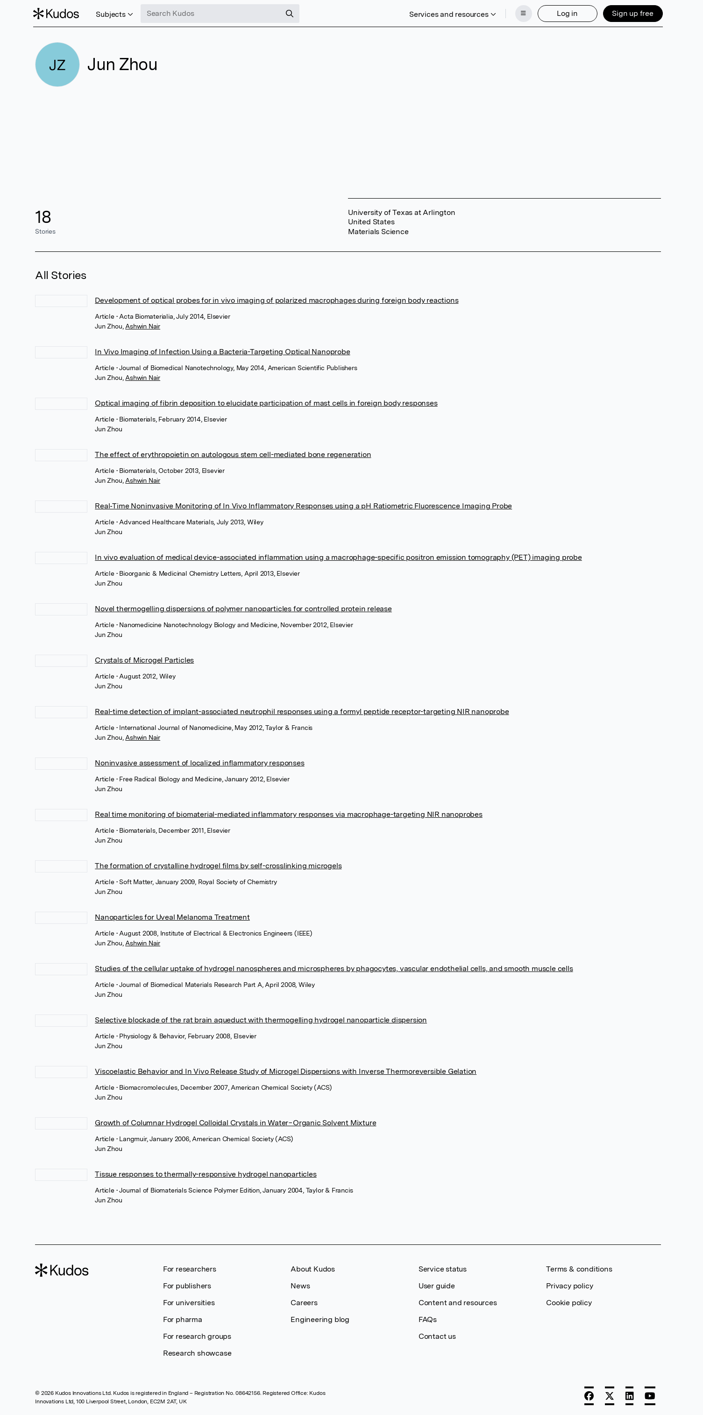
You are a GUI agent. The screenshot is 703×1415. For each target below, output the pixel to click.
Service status (443, 1268)
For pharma (182, 1318)
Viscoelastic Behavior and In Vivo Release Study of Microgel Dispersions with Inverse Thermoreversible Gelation (285, 1070)
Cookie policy (568, 1301)
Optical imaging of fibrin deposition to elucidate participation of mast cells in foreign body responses (266, 402)
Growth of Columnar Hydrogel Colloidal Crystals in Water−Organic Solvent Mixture (235, 1121)
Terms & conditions (579, 1268)
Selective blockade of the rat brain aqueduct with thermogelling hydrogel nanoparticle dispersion (261, 1019)
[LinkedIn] (629, 1395)
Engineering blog (320, 1318)
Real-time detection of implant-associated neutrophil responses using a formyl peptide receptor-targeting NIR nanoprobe (302, 710)
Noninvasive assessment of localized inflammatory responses (199, 762)
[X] (609, 1395)
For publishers (187, 1284)
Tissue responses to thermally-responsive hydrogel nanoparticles (205, 1173)
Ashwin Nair (142, 325)
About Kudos (313, 1268)
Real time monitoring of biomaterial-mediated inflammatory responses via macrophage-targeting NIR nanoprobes (289, 813)
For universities (189, 1301)
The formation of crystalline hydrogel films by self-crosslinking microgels (218, 864)
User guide (437, 1284)
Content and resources (458, 1301)
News (300, 1284)
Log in (565, 12)
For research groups (197, 1335)
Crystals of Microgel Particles (144, 659)
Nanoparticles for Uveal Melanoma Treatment (172, 916)
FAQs (428, 1318)
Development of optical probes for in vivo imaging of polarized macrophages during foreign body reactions (276, 299)
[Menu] (521, 13)
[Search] (291, 13)
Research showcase (197, 1352)
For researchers (189, 1268)
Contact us (437, 1335)
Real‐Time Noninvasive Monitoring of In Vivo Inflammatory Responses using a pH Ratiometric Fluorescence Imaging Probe (303, 504)
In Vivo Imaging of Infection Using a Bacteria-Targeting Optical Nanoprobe (222, 350)
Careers (304, 1301)
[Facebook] (589, 1395)
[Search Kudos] (212, 13)
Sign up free (631, 12)
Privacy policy (569, 1284)
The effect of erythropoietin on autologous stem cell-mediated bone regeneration (233, 453)
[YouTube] (650, 1395)
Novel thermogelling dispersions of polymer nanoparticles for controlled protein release (243, 607)
